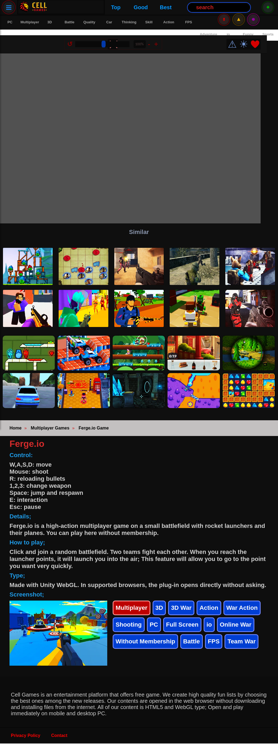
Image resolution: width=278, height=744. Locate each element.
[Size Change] (108, 38)
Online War (241, 627)
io (213, 627)
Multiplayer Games (50, 428)
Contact (59, 736)
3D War (184, 609)
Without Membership (147, 646)
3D (161, 609)
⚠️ (238, 7)
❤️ (261, 38)
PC (155, 627)
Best (112, 7)
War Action (248, 609)
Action (213, 609)
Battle (196, 646)
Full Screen (185, 627)
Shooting (129, 627)
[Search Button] (166, 7)
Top (62, 7)
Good (88, 7)
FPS (219, 646)
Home (15, 428)
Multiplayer (132, 609)
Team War (248, 646)
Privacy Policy (25, 736)
